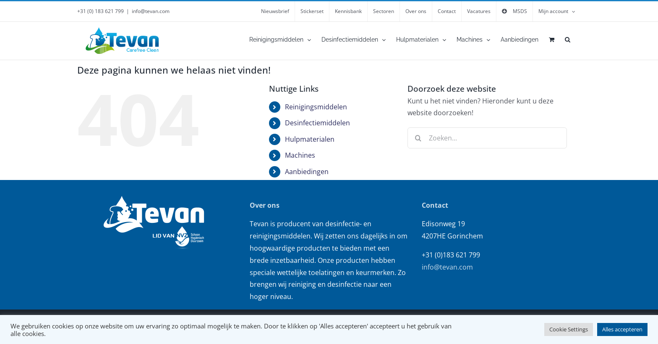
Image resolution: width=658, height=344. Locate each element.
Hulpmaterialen (309, 139)
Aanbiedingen (307, 171)
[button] (567, 39)
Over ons (264, 205)
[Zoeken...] (487, 137)
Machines (300, 155)
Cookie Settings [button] (568, 329)
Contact (435, 205)
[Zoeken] (417, 137)
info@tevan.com (151, 11)
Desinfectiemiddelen (317, 122)
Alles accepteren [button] (622, 329)
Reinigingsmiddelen (316, 106)
